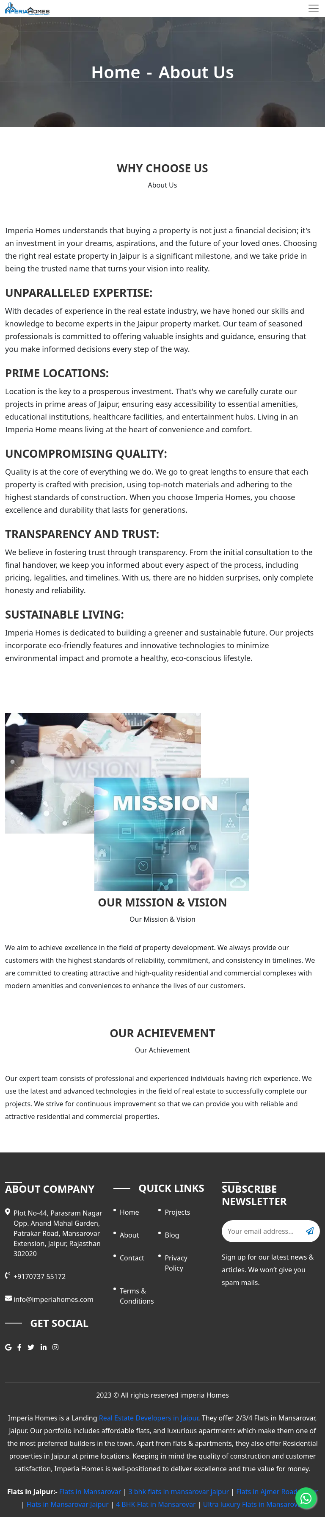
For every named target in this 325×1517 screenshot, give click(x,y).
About (129, 1235)
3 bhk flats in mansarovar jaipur (178, 1491)
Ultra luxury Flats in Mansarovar (253, 1504)
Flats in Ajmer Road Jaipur (277, 1491)
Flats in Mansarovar (90, 1491)
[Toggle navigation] (313, 8)
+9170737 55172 (40, 1276)
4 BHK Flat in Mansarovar (156, 1504)
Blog (172, 1235)
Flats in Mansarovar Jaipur (67, 1504)
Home (115, 71)
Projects (177, 1212)
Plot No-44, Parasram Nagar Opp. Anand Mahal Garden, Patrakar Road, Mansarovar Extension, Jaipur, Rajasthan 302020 (58, 1233)
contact (132, 1258)
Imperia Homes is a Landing (53, 1418)
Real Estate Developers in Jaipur (148, 1418)
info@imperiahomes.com (54, 1299)
